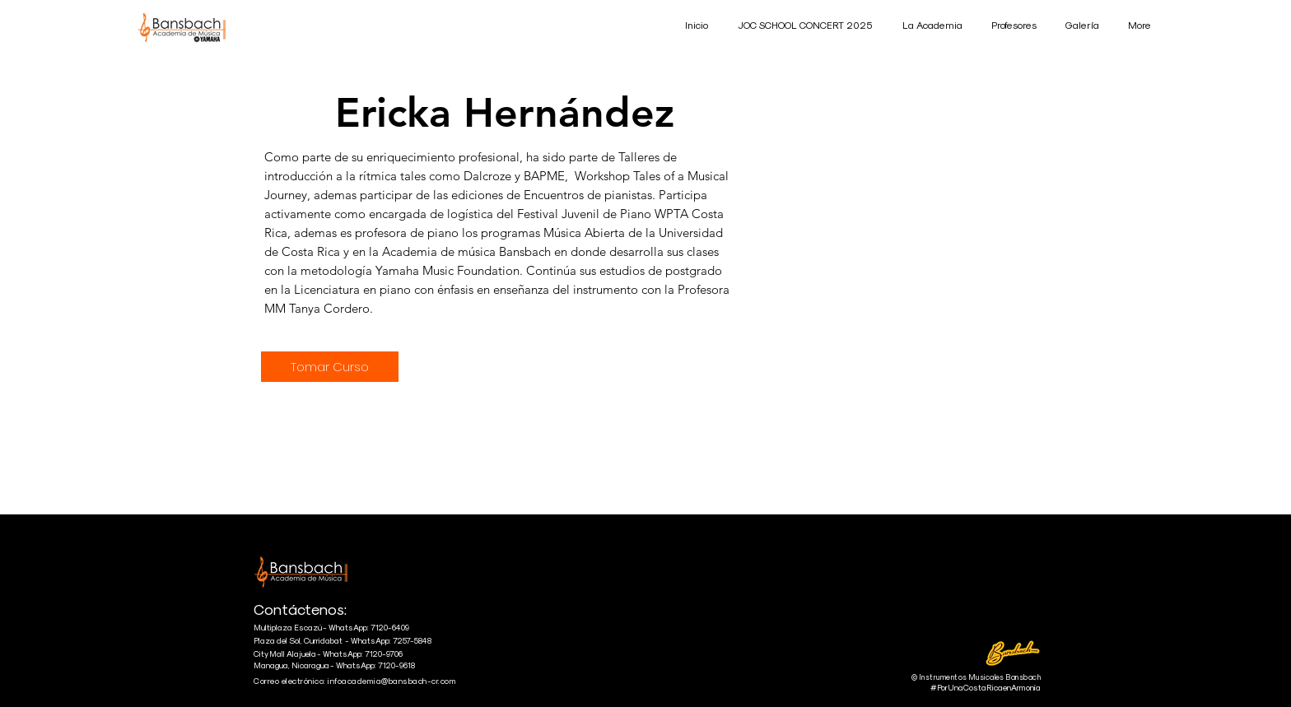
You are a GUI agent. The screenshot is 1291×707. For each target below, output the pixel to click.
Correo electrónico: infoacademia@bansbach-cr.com (355, 681)
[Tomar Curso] (329, 366)
